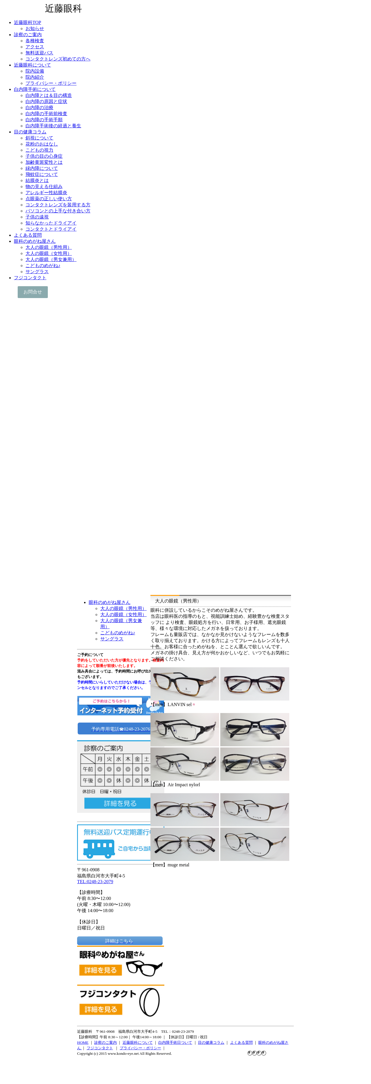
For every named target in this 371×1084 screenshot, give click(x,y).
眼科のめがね (269, 1042)
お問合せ (33, 291)
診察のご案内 (105, 1042)
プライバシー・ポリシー (140, 1048)
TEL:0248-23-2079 (95, 881)
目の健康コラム (211, 1042)
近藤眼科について (138, 1042)
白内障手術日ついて (175, 1042)
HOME (82, 1042)
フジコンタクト (100, 1048)
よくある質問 (241, 1042)
